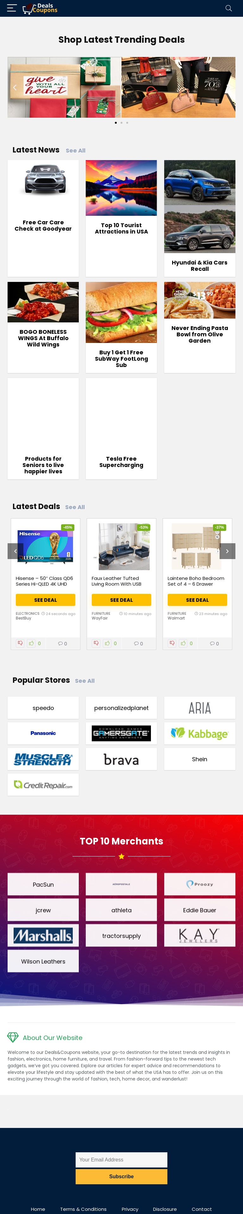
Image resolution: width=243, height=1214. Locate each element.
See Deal (45, 600)
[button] (15, 87)
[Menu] (12, 8)
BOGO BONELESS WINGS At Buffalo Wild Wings (43, 338)
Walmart (176, 618)
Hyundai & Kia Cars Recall (199, 266)
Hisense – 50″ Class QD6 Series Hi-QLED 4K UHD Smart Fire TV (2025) (44, 584)
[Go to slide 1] (116, 123)
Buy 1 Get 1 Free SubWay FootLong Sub (121, 359)
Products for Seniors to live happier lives (43, 465)
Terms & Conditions (83, 1209)
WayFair (100, 618)
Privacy (130, 1209)
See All (75, 150)
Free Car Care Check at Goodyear (43, 226)
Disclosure (165, 1209)
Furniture (101, 613)
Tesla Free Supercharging (121, 462)
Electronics (28, 613)
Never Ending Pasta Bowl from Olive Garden (199, 334)
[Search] (228, 8)
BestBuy (23, 618)
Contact (202, 1209)
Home (38, 1209)
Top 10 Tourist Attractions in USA (121, 228)
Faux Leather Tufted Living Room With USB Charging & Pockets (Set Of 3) (121, 587)
